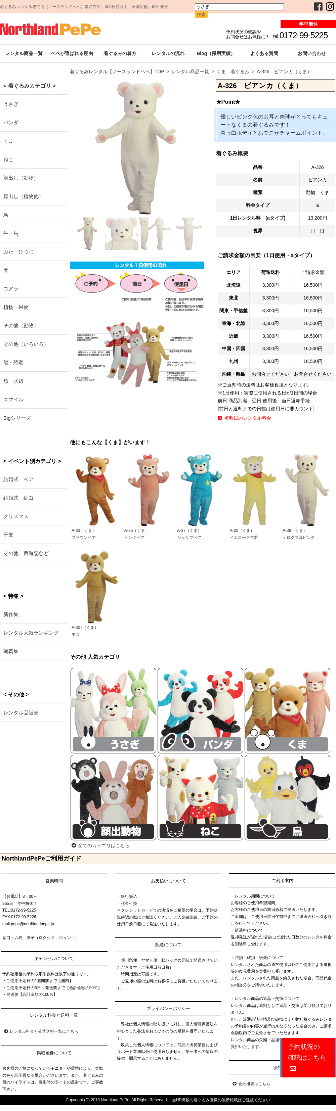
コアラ (10, 288)
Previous (62, 165)
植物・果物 (16, 307)
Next (214, 165)
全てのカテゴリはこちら (101, 845)
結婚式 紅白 (18, 498)
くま (8, 141)
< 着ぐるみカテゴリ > (29, 86)
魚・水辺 (13, 381)
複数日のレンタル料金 (244, 418)
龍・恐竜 (13, 362)
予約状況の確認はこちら (307, 1057)
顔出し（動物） (21, 178)
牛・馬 (10, 233)
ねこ (8, 159)
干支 (8, 535)
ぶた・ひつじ (18, 251)
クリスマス (16, 516)
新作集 (10, 614)
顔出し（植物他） (23, 196)
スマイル (13, 399)
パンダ (10, 122)
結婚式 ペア (18, 479)
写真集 (10, 651)
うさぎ (10, 104)
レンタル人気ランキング (31, 633)
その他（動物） (21, 325)
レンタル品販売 (21, 712)
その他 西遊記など (26, 553)
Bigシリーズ (17, 418)
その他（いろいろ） (26, 344)
